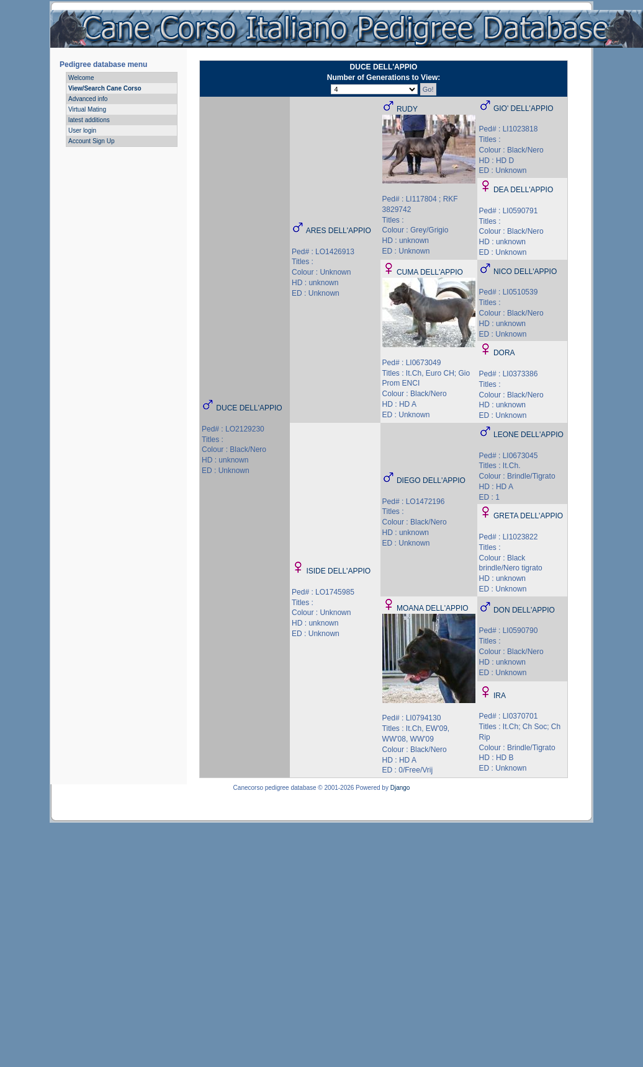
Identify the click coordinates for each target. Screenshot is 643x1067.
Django (400, 787)
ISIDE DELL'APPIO (338, 571)
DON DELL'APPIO (524, 610)
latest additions (89, 120)
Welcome (81, 77)
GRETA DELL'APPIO (528, 515)
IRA (499, 695)
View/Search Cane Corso (105, 88)
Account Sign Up (91, 141)
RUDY (407, 109)
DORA (504, 352)
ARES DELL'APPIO (338, 230)
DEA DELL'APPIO (523, 189)
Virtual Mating (87, 109)
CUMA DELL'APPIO (430, 272)
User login (82, 130)
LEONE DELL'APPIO (528, 434)
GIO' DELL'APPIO (523, 108)
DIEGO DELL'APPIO (431, 480)
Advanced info (87, 98)
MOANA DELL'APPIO (433, 608)
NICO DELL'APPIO (525, 271)
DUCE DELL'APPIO (249, 408)
